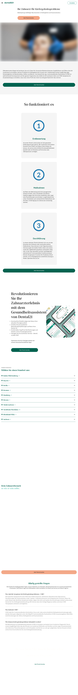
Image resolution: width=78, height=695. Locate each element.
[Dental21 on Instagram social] (16, 677)
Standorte (14, 673)
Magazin (50, 688)
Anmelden (72, 3)
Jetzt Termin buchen (28, 18)
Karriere (40, 673)
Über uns (64, 674)
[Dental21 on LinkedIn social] (20, 677)
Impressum (37, 688)
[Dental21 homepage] (9, 3)
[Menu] (2, 3)
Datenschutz (22, 688)
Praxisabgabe (52, 673)
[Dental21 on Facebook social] (12, 677)
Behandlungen (27, 673)
